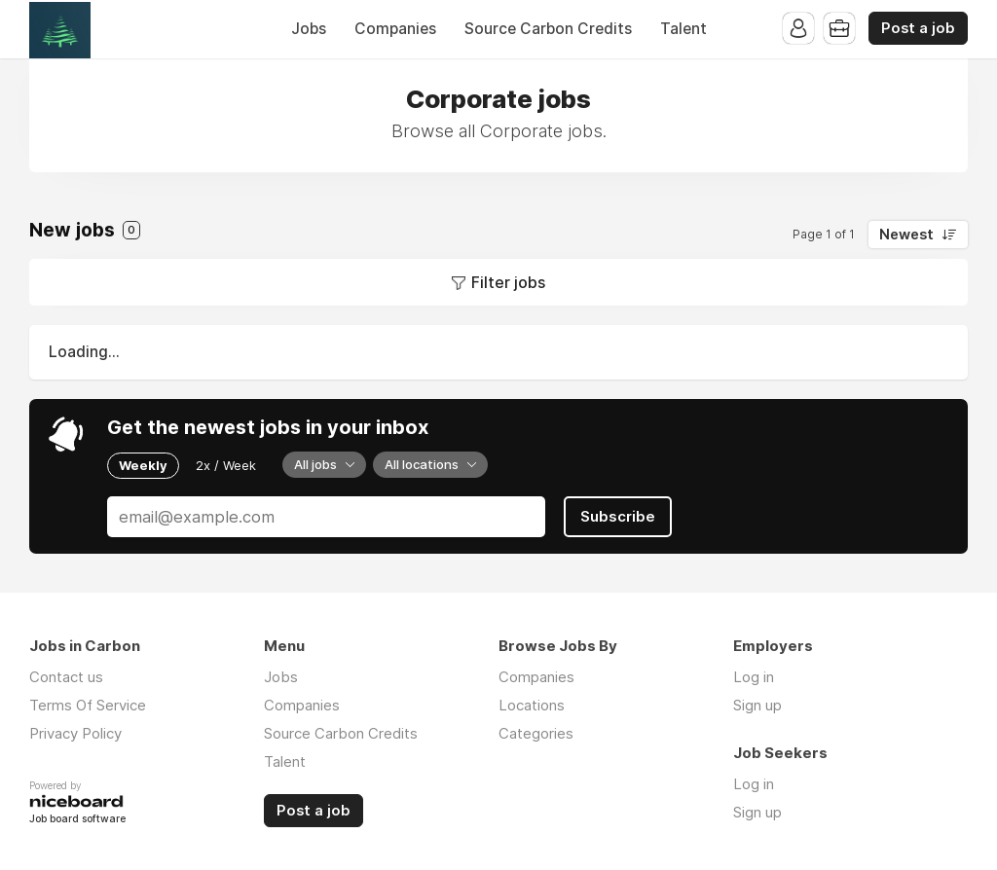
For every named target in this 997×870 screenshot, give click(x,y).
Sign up (757, 705)
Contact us (66, 677)
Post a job (918, 28)
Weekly (143, 465)
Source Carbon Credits (548, 28)
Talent (683, 28)
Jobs (308, 28)
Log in (753, 677)
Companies (395, 28)
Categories (535, 733)
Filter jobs (508, 282)
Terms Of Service (87, 705)
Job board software (77, 820)
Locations (531, 705)
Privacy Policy (75, 733)
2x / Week (226, 465)
